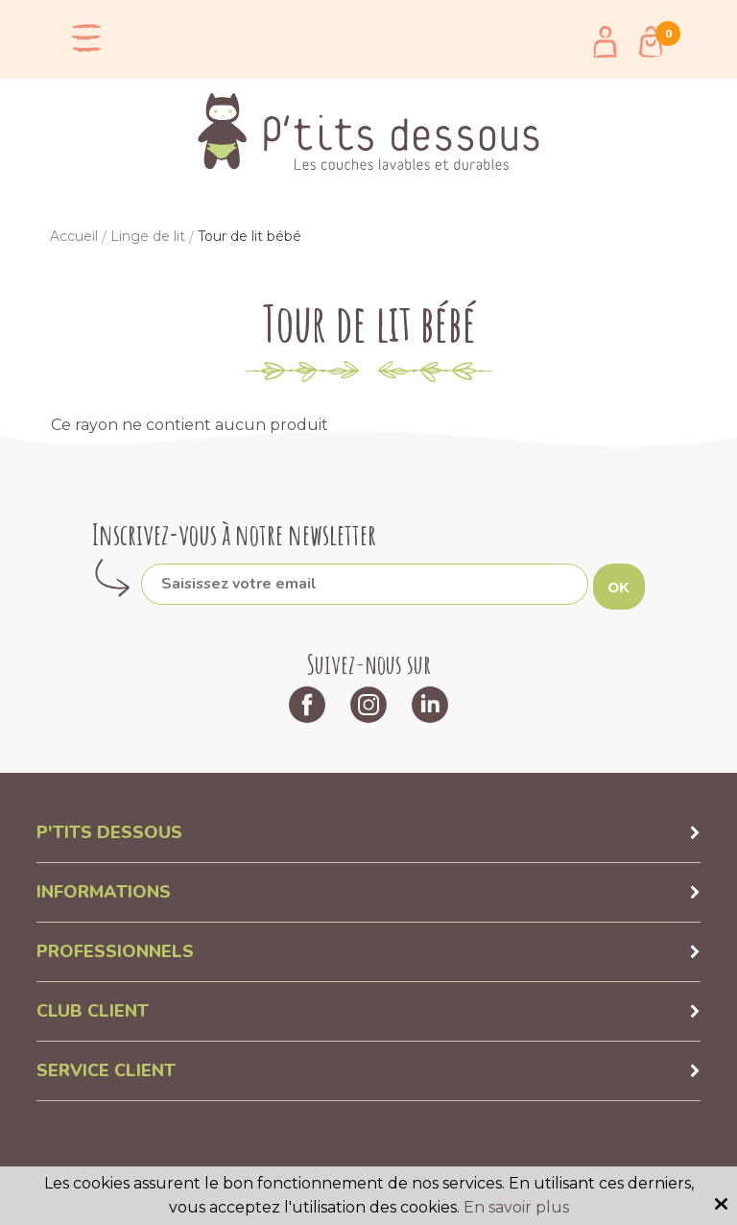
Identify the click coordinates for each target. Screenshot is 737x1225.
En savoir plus (516, 1207)
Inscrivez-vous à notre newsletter (234, 534)
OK (619, 587)
